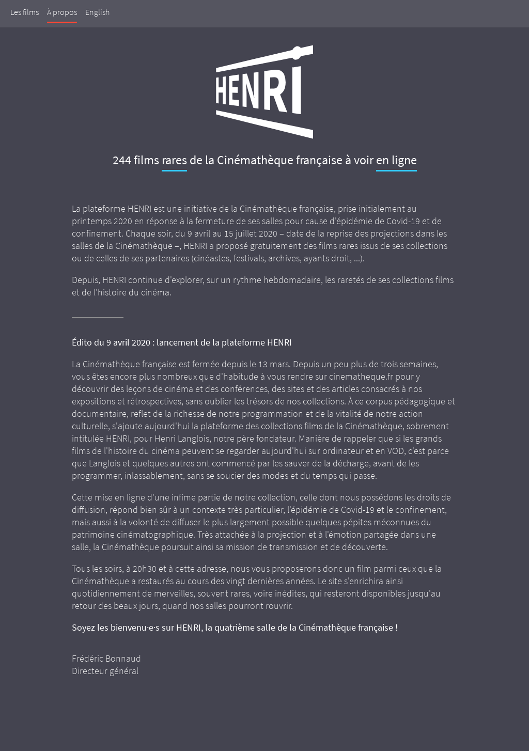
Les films (24, 12)
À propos (62, 12)
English (97, 12)
